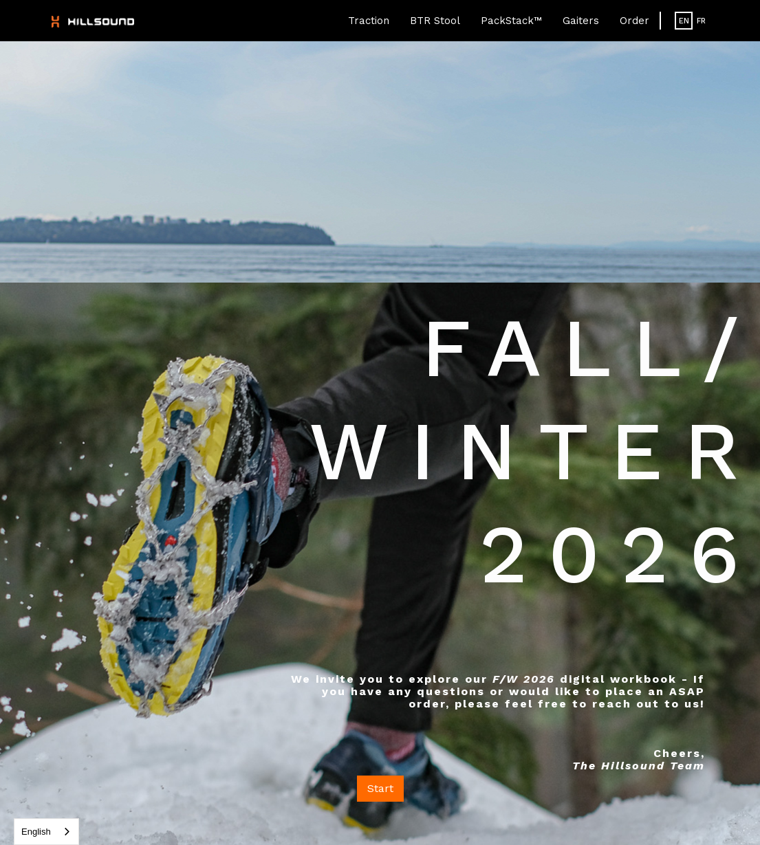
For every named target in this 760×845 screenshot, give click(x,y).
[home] (93, 21)
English (36, 831)
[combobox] (46, 831)
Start (380, 788)
